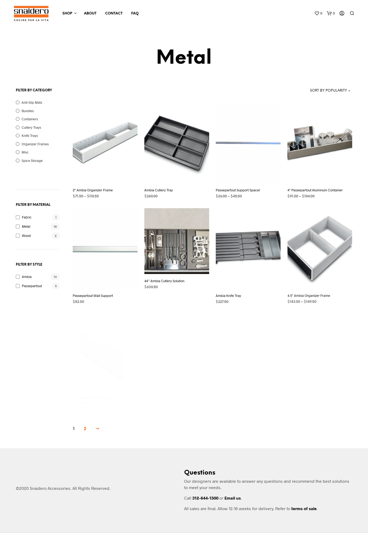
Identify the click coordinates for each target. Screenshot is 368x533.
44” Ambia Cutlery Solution (165, 279)
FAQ (135, 13)
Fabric (27, 217)
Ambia (27, 277)
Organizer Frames (35, 144)
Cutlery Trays (31, 127)
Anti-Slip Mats (32, 102)
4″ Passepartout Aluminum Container (315, 190)
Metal (26, 226)
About (90, 13)
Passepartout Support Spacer (238, 190)
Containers (30, 119)
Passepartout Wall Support (93, 295)
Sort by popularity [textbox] (328, 90)
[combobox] (325, 90)
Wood (26, 235)
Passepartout (32, 286)
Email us (232, 497)
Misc (25, 152)
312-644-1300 (205, 497)
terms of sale (304, 508)
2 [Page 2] (85, 429)
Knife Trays (30, 135)
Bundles (28, 111)
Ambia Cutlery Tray (158, 190)
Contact (113, 13)
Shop (67, 13)
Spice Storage (32, 160)
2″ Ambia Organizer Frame (93, 190)
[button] (318, 13)
